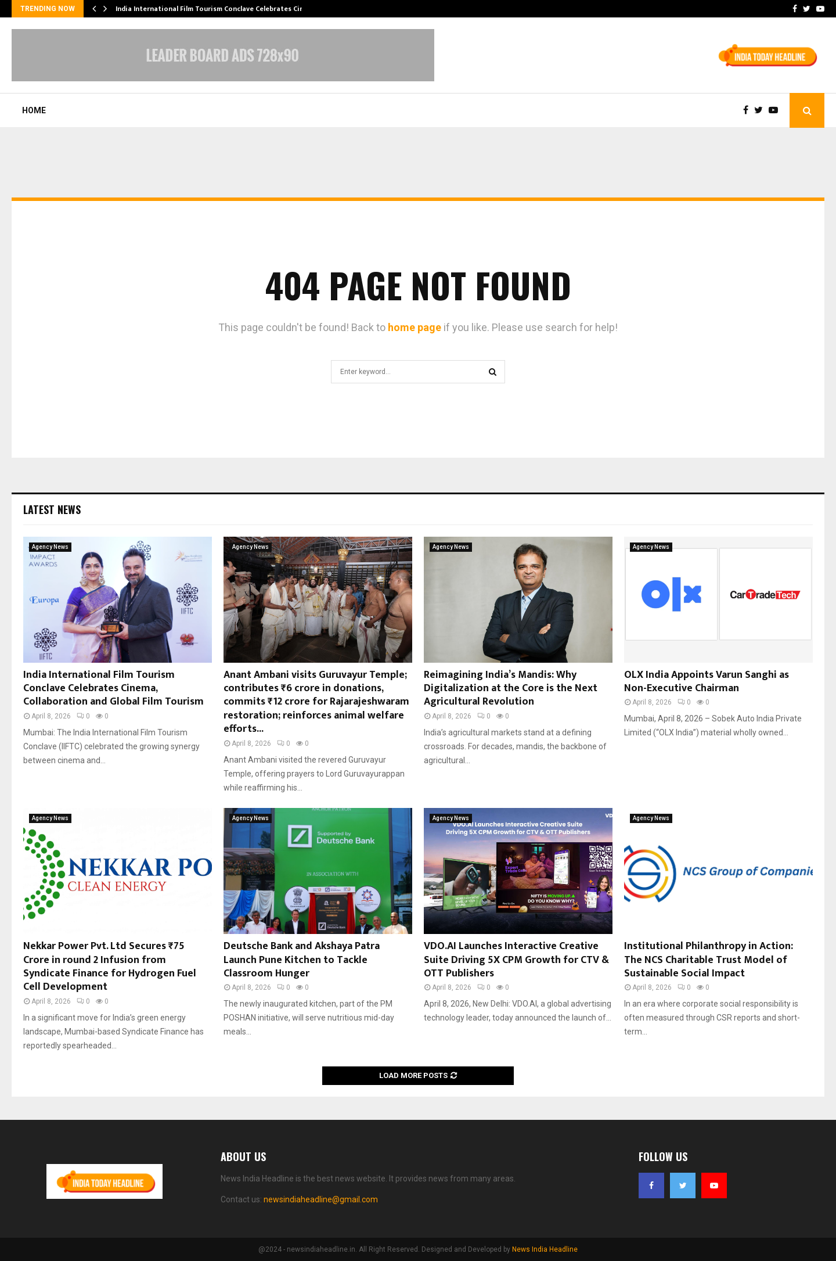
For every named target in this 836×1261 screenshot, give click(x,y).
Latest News (52, 509)
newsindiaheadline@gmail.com (321, 1199)
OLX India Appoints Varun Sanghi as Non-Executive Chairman (706, 681)
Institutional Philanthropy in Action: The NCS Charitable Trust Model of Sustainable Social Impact (708, 959)
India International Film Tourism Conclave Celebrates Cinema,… (220, 9)
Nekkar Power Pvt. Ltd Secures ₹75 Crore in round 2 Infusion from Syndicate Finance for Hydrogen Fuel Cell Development (109, 966)
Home (34, 110)
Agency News (50, 547)
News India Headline (545, 1249)
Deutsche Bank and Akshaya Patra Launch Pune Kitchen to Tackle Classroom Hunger (302, 959)
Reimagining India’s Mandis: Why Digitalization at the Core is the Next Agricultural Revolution (510, 688)
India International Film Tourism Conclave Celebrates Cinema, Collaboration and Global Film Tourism (113, 688)
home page (414, 327)
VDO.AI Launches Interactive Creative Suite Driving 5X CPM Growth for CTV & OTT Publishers (516, 959)
